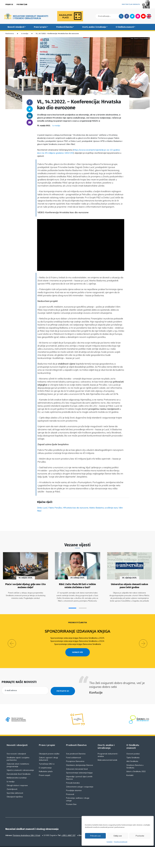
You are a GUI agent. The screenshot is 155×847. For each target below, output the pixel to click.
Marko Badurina (96, 507)
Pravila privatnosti (120, 842)
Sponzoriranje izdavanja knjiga (77, 629)
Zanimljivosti (12, 783)
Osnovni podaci (133, 747)
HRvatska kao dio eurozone (75, 507)
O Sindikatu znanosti (125, 27)
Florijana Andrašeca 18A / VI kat (26, 829)
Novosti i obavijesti (16, 27)
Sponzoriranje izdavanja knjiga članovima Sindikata (77, 642)
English (148, 16)
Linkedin (30, 115)
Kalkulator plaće (46, 765)
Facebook (126, 16)
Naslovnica (9, 33)
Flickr (137, 16)
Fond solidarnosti (73, 751)
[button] (72, 606)
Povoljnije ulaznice (74, 784)
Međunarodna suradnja (17, 771)
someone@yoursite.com (30, 122)
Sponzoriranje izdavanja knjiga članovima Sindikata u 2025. (77, 636)
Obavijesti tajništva (15, 790)
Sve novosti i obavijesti (16, 747)
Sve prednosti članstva (75, 747)
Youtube (143, 16)
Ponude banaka (73, 776)
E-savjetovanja (45, 761)
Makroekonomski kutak (107, 753)
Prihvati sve (95, 836)
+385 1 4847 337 (68, 829)
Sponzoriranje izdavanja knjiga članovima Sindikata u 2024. (77, 639)
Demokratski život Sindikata (18, 767)
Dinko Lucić (42, 507)
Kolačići (109, 842)
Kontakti (129, 769)
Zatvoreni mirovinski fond (77, 762)
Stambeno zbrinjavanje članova (79, 759)
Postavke (140, 836)
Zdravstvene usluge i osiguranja (79, 780)
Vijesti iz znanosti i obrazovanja (20, 764)
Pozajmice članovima (75, 755)
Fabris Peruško (55, 507)
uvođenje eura (111, 507)
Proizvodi (70, 788)
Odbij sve (118, 836)
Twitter (132, 16)
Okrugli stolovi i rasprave (17, 779)
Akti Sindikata (132, 755)
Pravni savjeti (44, 769)
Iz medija (24, 33)
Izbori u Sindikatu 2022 (136, 765)
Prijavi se (9, 4)
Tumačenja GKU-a (46, 757)
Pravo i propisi (40, 27)
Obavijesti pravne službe (49, 747)
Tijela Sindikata (132, 751)
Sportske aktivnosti (15, 786)
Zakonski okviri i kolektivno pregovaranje (18, 758)
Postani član (22, 4)
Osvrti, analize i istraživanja (94, 27)
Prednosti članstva (64, 27)
